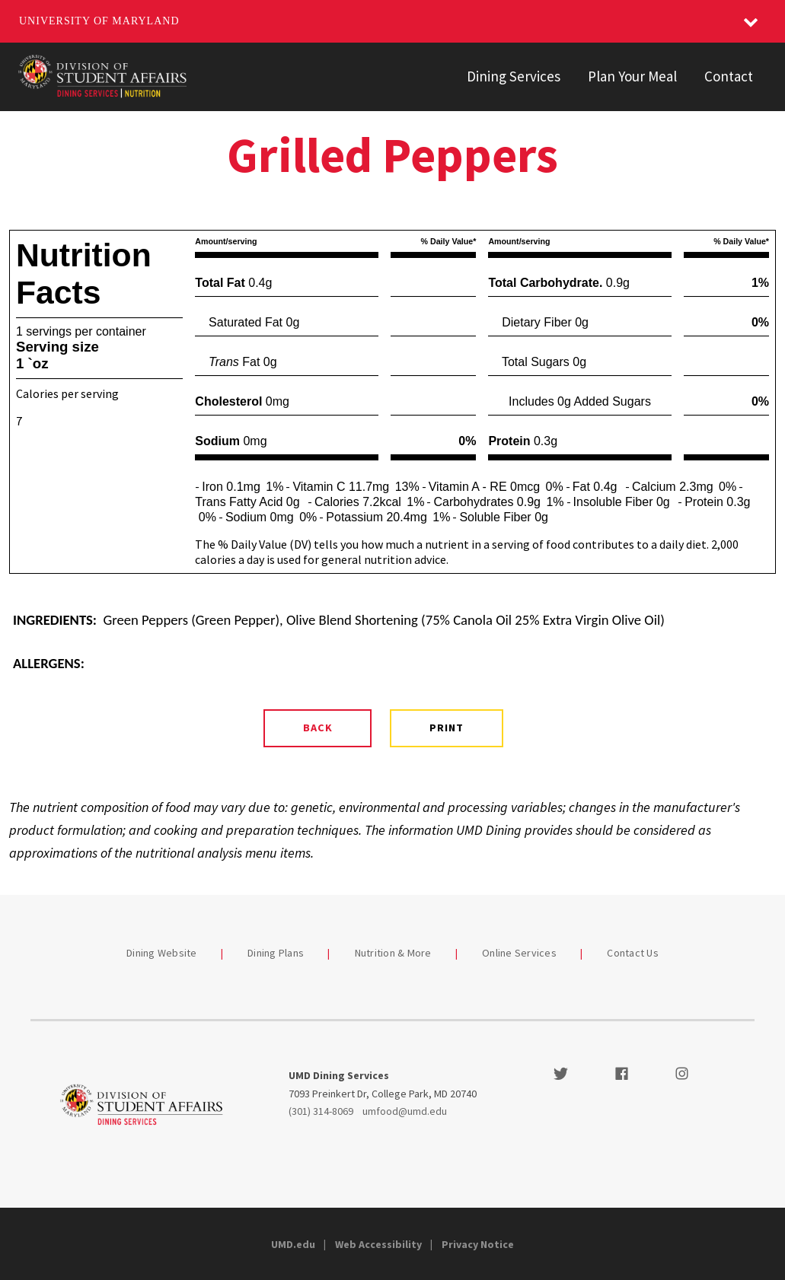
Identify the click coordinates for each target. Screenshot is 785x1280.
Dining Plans (275, 953)
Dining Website (161, 953)
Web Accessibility (378, 1244)
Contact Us (633, 953)
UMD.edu (293, 1244)
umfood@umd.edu (404, 1111)
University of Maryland (99, 21)
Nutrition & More (393, 953)
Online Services (519, 953)
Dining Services (513, 76)
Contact (728, 76)
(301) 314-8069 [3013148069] (321, 1111)
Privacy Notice (478, 1244)
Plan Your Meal (632, 76)
